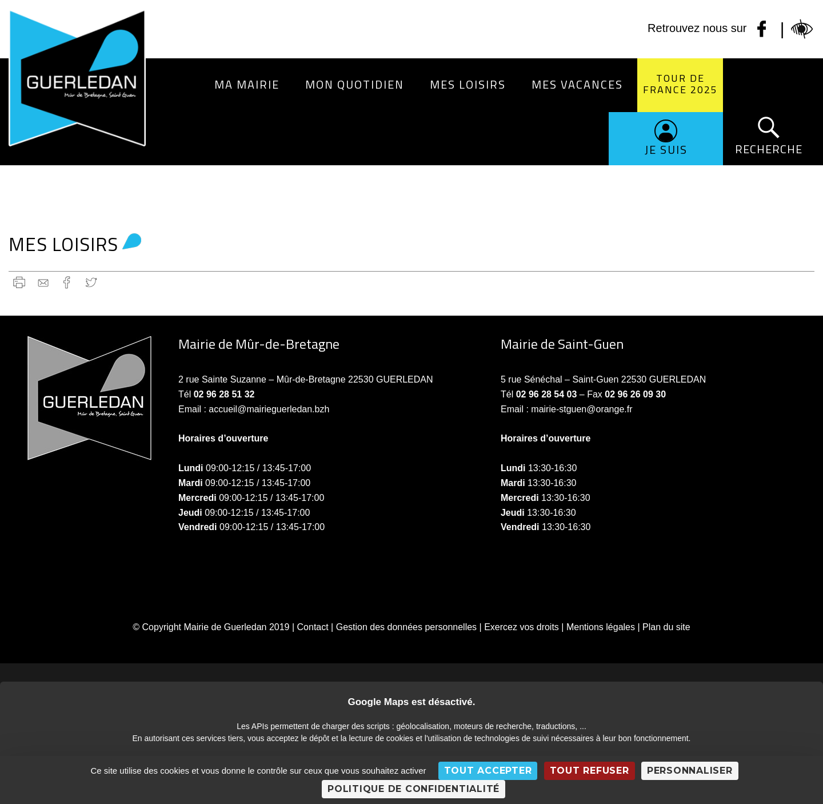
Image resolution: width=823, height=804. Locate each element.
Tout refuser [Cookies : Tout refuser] (589, 770)
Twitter (91, 282)
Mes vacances (577, 84)
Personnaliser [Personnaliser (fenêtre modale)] (690, 770)
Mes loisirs (468, 84)
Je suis (666, 149)
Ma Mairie (246, 84)
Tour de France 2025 (680, 83)
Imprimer (19, 282)
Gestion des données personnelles (406, 627)
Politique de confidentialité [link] (413, 788)
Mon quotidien (354, 84)
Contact (313, 627)
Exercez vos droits (521, 627)
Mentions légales (600, 627)
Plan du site (666, 627)
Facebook (67, 282)
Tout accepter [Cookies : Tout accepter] (488, 770)
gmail (43, 282)
